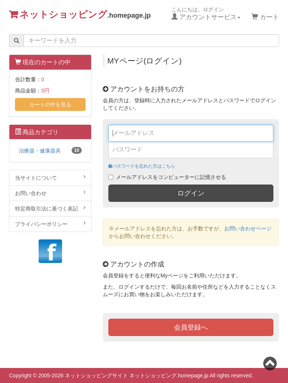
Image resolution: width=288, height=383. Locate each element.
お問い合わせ (50, 192)
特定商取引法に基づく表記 (50, 208)
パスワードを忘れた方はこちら (141, 166)
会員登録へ (191, 327)
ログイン (190, 193)
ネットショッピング (85, 14)
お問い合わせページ (248, 229)
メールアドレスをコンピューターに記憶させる (171, 177)
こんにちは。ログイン (206, 13)
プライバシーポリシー (50, 223)
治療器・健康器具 (50, 150)
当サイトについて (50, 177)
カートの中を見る (50, 104)
